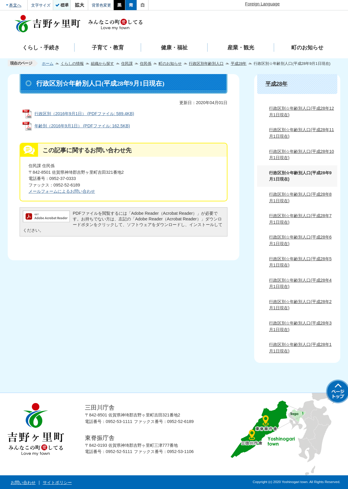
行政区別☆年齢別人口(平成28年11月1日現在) (301, 133)
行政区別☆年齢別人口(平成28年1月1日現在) (300, 347)
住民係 (145, 63)
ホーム (47, 63)
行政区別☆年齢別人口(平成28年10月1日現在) (301, 154)
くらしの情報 (72, 63)
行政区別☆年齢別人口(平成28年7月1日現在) (300, 219)
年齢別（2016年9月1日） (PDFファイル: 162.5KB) (82, 125)
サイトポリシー (57, 482)
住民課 (127, 63)
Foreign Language (262, 3)
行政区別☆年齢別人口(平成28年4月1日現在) (300, 283)
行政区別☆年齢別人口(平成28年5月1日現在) (300, 262)
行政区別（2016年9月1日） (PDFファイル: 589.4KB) (84, 113)
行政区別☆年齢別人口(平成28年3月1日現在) (300, 326)
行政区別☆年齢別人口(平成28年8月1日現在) (300, 197)
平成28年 (238, 63)
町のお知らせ (170, 63)
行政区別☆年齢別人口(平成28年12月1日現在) (301, 111)
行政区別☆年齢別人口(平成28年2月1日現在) (300, 305)
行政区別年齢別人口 (206, 63)
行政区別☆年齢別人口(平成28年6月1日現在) (300, 240)
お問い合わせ (23, 482)
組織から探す (102, 63)
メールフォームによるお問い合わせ (62, 191)
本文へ (15, 5)
